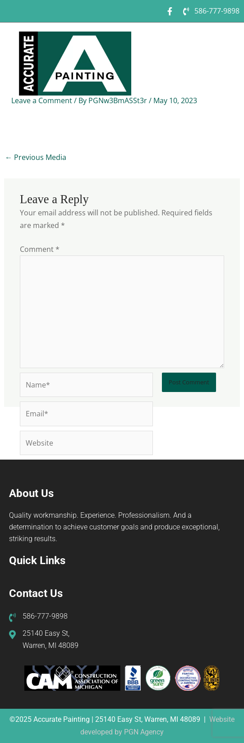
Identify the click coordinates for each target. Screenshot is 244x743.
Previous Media (35, 157)
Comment (40, 249)
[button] (225, 42)
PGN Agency (144, 732)
